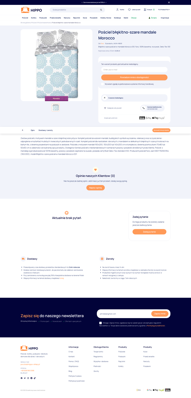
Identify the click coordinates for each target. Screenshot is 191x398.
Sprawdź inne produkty (161, 130)
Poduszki (43, 18)
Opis (33, 130)
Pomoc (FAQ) (74, 361)
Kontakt (72, 356)
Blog (70, 371)
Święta (152, 18)
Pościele (121, 351)
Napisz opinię (95, 187)
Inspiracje (165, 18)
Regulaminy (98, 356)
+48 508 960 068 (27, 370)
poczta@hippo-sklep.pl (30, 364)
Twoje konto (98, 351)
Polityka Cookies (75, 376)
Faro (102, 43)
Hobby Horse (105, 18)
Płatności (97, 366)
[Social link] (22, 378)
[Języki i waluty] (164, 9)
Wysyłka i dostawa (101, 361)
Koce (85, 18)
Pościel (25, 18)
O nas (71, 351)
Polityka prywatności (77, 381)
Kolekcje (117, 18)
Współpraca (73, 366)
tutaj (62, 278)
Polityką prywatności (156, 325)
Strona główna (26, 23)
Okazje (133, 18)
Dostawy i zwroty (46, 130)
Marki (126, 18)
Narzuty (67, 18)
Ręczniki (76, 18)
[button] (55, 107)
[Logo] (32, 10)
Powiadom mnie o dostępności (134, 77)
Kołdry (33, 18)
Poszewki (93, 18)
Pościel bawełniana (44, 23)
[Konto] (119, 10)
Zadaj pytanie (149, 231)
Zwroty (96, 371)
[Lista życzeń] (133, 10)
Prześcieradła (55, 18)
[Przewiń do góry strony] (22, 130)
